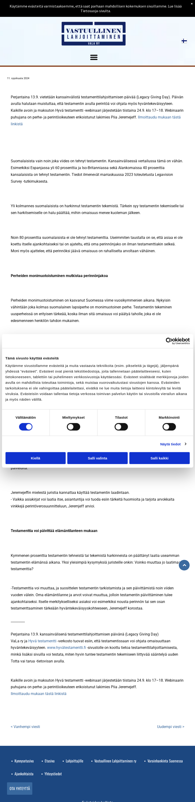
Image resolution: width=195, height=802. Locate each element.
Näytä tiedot (170, 444)
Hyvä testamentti (42, 641)
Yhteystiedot (53, 773)
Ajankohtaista (24, 773)
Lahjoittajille (74, 761)
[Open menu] (94, 57)
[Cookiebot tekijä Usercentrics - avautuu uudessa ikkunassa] (169, 341)
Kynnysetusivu (24, 761)
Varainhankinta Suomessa (165, 761)
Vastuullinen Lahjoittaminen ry (115, 761)
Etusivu (50, 761)
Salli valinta (97, 458)
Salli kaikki (160, 458)
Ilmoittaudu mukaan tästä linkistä (38, 693)
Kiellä (35, 458)
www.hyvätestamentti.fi (66, 647)
